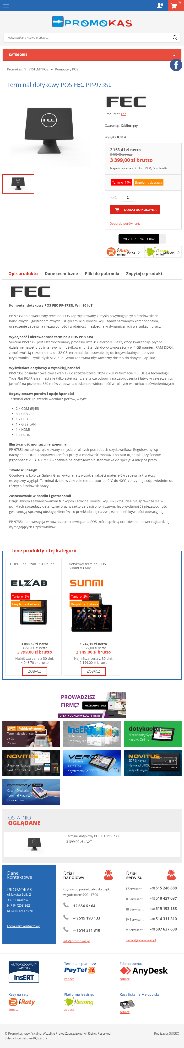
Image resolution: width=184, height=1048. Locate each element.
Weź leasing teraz (139, 239)
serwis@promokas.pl (141, 940)
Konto (160, 5)
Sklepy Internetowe (18, 1038)
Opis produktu (23, 273)
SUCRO (174, 1033)
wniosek (168, 252)
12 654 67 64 (84, 906)
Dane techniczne (61, 273)
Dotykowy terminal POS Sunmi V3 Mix (87, 566)
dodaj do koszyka (140, 210)
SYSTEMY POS (38, 69)
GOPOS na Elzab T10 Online (32, 564)
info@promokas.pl (76, 941)
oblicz (131, 252)
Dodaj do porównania (125, 223)
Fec (123, 114)
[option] (49, 132)
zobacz (34, 671)
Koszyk (180, 2)
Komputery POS (66, 69)
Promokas (92, 21)
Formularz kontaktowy (23, 926)
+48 (86, 918)
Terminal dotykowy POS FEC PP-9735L (93, 836)
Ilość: (113, 197)
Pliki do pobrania (102, 273)
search (175, 38)
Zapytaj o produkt (144, 273)
